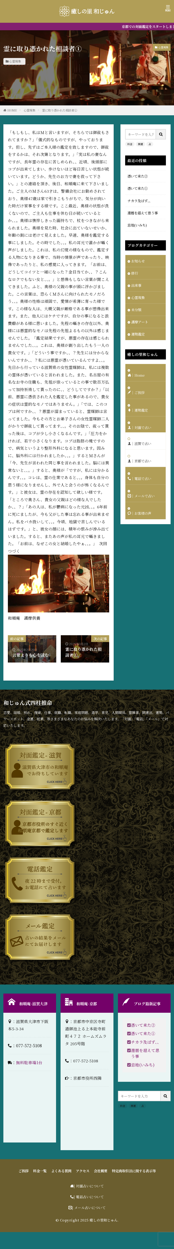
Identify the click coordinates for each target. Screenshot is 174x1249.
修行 (134, 273)
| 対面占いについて (89, 1185)
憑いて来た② (137, 176)
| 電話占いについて (89, 1196)
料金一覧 (40, 1170)
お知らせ (138, 260)
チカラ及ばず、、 (139, 200)
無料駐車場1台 (29, 1062)
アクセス (82, 1170)
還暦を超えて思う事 (142, 212)
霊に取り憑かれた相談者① (59, 110)
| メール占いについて (89, 1207)
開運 (140, 144)
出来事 (136, 285)
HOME (12, 110)
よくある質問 (61, 1170)
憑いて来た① (137, 188)
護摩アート (139, 321)
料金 (129, 144)
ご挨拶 (23, 1170)
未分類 (136, 309)
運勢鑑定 (138, 333)
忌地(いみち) (137, 224)
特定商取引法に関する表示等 (134, 1170)
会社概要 (100, 1170)
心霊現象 (15, 61)
